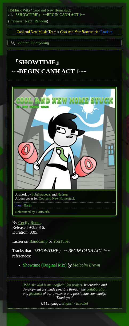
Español (82, 303)
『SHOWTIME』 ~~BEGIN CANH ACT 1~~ (49, 15)
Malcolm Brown (86, 265)
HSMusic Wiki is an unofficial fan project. (52, 285)
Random (41, 21)
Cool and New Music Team (36, 32)
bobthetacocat (41, 194)
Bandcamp (38, 241)
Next (28, 21)
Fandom (106, 32)
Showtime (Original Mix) (45, 265)
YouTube (60, 241)
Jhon (18, 205)
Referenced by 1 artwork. (32, 212)
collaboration (96, 289)
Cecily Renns (29, 222)
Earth (28, 205)
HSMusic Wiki (19, 10)
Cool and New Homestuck (52, 10)
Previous (16, 21)
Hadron (63, 194)
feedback (35, 294)
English (68, 303)
